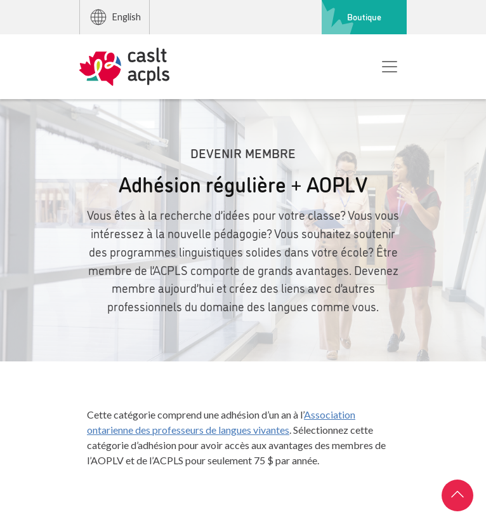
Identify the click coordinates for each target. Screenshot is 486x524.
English (115, 17)
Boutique (364, 16)
